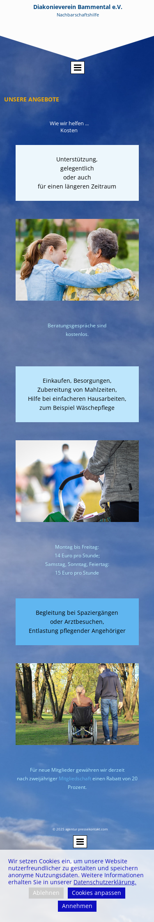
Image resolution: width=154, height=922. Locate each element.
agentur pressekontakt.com (86, 829)
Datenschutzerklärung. (105, 882)
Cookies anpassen (96, 893)
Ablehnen (46, 893)
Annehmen (77, 906)
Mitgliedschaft (75, 778)
